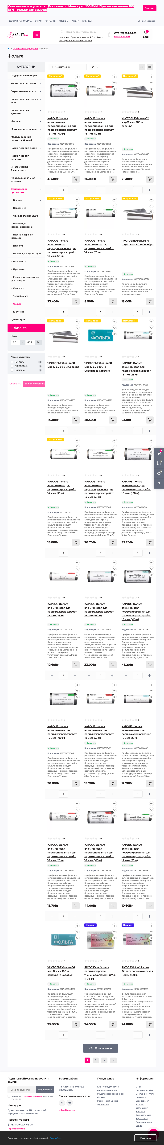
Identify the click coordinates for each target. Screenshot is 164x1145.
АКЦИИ (75, 21)
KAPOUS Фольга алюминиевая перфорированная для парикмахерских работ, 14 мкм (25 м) (136, 852)
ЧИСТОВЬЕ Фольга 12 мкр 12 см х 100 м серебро (135, 122)
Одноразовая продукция (25, 48)
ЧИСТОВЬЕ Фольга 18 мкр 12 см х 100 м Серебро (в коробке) (98, 367)
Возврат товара (143, 1115)
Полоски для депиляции (27, 253)
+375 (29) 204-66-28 (125, 33)
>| (113, 1060)
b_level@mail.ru (67, 1110)
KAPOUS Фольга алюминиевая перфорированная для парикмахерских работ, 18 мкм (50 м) (99, 126)
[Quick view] (77, 76)
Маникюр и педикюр (24, 129)
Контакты (140, 1111)
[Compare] (77, 89)
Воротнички (20, 208)
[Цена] (15, 342)
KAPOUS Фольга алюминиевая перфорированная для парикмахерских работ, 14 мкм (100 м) (62, 126)
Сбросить (15, 383)
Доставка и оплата (20, 21)
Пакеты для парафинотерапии (22, 225)
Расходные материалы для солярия (25, 279)
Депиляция (18, 319)
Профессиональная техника (23, 180)
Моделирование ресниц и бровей (22, 139)
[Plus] (75, 189)
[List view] (142, 67)
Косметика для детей (24, 148)
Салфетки (18, 288)
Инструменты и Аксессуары (20, 168)
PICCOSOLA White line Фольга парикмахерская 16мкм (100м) (137, 971)
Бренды (87, 21)
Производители (144, 1122)
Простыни (19, 269)
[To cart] (76, 179)
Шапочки (18, 311)
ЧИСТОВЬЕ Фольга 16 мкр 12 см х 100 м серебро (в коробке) (61, 971)
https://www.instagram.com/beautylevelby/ (62, 1102)
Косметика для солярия (20, 157)
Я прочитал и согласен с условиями (32, 1097)
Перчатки (18, 245)
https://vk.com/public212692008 (69, 1102)
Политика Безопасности (32, 1096)
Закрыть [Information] (149, 8)
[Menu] (36, 34)
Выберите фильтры (36, 383)
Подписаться (45, 1089)
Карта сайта (142, 1118)
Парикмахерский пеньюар (22, 236)
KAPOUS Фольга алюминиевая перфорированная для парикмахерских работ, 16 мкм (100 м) (136, 611)
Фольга (17, 304)
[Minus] (52, 189)
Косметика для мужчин (20, 112)
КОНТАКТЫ (50, 21)
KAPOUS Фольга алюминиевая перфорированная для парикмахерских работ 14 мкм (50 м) (99, 489)
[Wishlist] (77, 83)
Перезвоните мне (16, 1129)
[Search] (62, 32)
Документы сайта (144, 1090)
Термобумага (20, 296)
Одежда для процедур (25, 215)
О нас (38, 21)
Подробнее (55, 1138)
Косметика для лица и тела (24, 101)
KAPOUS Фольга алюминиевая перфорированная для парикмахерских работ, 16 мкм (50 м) (62, 248)
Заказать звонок (122, 36)
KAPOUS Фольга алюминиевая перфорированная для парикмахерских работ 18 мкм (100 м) (99, 852)
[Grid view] (150, 67)
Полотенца (19, 261)
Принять (145, 1138)
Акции (139, 1125)
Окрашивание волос (23, 91)
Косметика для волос (24, 83)
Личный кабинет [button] (146, 21)
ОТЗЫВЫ (63, 21)
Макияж (16, 121)
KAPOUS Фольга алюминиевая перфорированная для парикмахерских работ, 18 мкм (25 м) (62, 852)
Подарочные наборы (24, 75)
